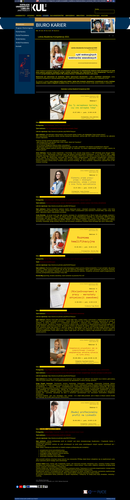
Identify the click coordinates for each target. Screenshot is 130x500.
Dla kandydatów (57, 16)
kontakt (103, 1)
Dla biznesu (43, 1)
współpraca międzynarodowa (77, 1)
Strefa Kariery (20, 39)
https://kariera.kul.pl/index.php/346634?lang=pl (61, 131)
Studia (45, 16)
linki (94, 1)
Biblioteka (80, 16)
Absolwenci (70, 16)
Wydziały (30, 16)
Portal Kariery (20, 32)
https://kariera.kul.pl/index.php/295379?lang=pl (61, 438)
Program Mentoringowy (24, 28)
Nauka (38, 16)
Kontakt (18, 46)
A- (15, 1)
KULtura (104, 16)
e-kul (98, 1)
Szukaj (97, 9)
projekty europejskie (62, 1)
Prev (109, 35)
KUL (37, 30)
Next (112, 35)
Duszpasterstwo (93, 16)
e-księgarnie (51, 1)
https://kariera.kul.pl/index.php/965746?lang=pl (61, 206)
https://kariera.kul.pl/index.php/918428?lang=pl (61, 265)
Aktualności (56, 30)
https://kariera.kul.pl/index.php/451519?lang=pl (61, 376)
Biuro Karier (48, 30)
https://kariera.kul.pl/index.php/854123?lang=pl (61, 316)
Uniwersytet (20, 16)
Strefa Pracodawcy (22, 43)
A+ (19, 1)
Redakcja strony (111, 498)
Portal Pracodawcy (22, 35)
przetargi (89, 1)
